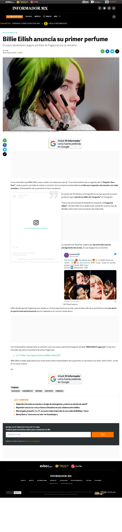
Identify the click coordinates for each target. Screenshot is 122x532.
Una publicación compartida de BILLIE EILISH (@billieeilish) (36, 259)
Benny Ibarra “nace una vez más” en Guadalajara (37, 415)
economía (98, 480)
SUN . (7, 51)
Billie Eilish (16, 391)
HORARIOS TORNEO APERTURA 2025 (26, 23)
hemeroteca (53, 483)
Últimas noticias (14, 16)
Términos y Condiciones (32, 441)
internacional (42, 480)
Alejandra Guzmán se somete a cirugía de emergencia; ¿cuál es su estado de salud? (51, 404)
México (38, 16)
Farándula (59, 391)
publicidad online (67, 483)
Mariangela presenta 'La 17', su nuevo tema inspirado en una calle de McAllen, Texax (52, 411)
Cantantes (49, 391)
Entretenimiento (9, 32)
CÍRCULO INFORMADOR (57, 23)
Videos (47, 16)
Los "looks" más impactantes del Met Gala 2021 (38, 356)
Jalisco (28, 16)
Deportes (53, 480)
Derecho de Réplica (60, 494)
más (57, 16)
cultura (88, 480)
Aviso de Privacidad (49, 494)
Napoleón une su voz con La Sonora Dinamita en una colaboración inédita (48, 408)
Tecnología (64, 480)
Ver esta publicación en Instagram (36, 228)
